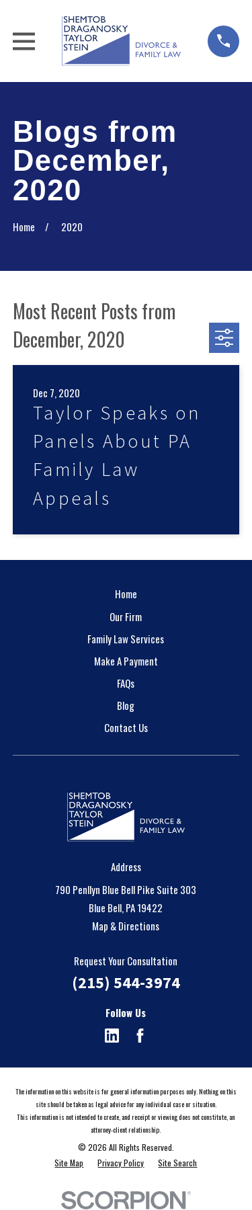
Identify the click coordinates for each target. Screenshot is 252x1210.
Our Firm (126, 616)
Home (126, 593)
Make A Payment (126, 660)
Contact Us (126, 727)
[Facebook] (140, 1035)
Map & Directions (125, 925)
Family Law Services (125, 638)
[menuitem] (68, 1163)
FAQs (125, 683)
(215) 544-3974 (126, 982)
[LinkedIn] (112, 1035)
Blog (125, 705)
